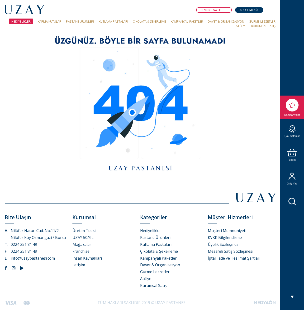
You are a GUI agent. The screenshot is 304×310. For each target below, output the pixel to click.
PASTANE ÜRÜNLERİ (80, 21)
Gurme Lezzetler (155, 271)
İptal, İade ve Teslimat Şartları (234, 258)
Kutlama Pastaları (155, 244)
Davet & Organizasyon (160, 264)
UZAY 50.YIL (83, 237)
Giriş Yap (292, 179)
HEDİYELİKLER (21, 21)
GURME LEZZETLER (262, 21)
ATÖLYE (241, 26)
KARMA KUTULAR (49, 21)
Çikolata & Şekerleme (159, 251)
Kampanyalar (292, 107)
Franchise (81, 251)
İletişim (78, 264)
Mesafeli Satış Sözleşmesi (230, 251)
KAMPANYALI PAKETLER (187, 21)
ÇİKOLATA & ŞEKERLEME (149, 21)
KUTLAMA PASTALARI (113, 21)
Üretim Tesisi (84, 230)
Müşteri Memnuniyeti (227, 230)
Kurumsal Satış (153, 285)
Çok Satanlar (292, 131)
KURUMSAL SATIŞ (263, 26)
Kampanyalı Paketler (158, 258)
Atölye (145, 278)
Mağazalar (81, 244)
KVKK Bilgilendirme (225, 237)
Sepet (292, 155)
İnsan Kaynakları (87, 258)
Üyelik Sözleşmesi (223, 244)
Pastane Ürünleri (155, 237)
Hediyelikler (150, 230)
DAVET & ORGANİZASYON (226, 21)
